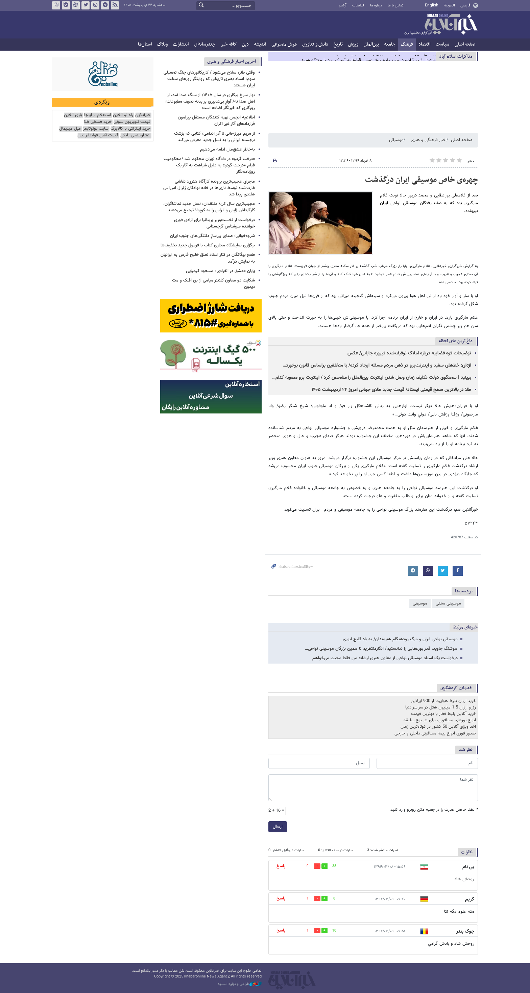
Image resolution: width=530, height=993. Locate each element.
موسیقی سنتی (448, 603)
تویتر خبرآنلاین (85, 5)
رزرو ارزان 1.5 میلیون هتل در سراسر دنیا (440, 707)
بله (66, 5)
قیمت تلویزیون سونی (132, 122)
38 (334, 866)
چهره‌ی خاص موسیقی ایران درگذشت (421, 180)
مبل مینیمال (70, 129)
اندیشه (260, 44)
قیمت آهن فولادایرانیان (97, 135)
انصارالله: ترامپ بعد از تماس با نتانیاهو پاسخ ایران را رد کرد (384, 56)
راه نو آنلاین (123, 115)
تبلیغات (358, 5)
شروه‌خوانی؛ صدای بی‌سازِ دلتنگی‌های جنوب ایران (212, 236)
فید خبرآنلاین (115, 5)
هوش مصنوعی (284, 44)
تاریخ (338, 44)
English (431, 5)
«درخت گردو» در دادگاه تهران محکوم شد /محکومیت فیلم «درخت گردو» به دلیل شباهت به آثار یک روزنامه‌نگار (209, 165)
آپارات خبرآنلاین (75, 5)
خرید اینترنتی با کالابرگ (130, 129)
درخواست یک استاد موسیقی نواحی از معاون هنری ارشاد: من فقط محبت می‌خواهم (385, 658)
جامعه (389, 44)
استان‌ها (145, 44)
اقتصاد (424, 44)
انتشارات (181, 44)
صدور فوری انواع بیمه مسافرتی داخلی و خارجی (435, 733)
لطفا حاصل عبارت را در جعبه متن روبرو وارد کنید (434, 810)
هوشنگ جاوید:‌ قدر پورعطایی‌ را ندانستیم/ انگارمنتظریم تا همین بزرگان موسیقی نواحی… (381, 648)
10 (334, 930)
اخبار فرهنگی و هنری (429, 140)
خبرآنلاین (441, 24)
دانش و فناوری (315, 44)
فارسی (465, 5)
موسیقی (396, 140)
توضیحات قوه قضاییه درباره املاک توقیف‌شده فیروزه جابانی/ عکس (409, 353)
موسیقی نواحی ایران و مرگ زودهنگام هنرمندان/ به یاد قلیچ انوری (400, 639)
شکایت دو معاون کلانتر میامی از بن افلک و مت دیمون (213, 283)
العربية (449, 5)
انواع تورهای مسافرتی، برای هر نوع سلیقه (440, 720)
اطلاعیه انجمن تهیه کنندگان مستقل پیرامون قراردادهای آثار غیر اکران (216, 120)
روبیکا (56, 5)
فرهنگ (407, 44)
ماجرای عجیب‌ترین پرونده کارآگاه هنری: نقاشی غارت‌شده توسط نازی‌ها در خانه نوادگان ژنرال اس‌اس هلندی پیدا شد (209, 188)
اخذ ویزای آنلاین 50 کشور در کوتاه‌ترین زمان (438, 726)
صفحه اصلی (465, 44)
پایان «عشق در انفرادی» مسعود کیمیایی (220, 271)
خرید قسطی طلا (98, 122)
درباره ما (376, 5)
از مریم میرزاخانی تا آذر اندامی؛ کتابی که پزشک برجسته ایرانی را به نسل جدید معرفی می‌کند (214, 136)
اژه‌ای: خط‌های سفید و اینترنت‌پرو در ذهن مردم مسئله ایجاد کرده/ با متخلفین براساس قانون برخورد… (377, 365)
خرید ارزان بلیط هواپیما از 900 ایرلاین (443, 701)
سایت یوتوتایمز (96, 129)
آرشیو (342, 5)
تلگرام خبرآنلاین (105, 5)
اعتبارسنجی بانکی (135, 135)
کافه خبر (229, 44)
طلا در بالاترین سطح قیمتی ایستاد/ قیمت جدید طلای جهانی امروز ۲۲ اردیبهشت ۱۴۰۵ (391, 390)
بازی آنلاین (73, 115)
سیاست (442, 44)
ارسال (278, 826)
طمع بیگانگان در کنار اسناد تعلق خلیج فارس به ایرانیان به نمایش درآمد (208, 258)
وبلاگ (162, 44)
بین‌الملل (371, 44)
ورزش (353, 44)
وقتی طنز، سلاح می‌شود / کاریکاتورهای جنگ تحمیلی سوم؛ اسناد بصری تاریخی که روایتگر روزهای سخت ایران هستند (209, 79)
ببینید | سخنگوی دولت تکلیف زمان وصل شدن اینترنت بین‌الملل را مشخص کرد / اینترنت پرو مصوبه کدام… (371, 377)
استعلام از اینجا (97, 115)
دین (245, 44)
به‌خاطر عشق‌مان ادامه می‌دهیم (227, 149)
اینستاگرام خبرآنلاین (95, 5)
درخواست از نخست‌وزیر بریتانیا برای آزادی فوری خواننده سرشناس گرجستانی (214, 223)
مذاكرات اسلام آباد (456, 56)
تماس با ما (396, 5)
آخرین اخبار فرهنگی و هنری (231, 61)
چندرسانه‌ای (204, 44)
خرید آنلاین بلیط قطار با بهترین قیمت (443, 713)
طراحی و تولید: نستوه (240, 984)
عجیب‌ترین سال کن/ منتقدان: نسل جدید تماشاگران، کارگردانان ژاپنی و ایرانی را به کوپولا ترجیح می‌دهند (209, 207)
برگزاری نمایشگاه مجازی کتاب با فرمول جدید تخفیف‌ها (208, 245)
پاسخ (280, 866)
